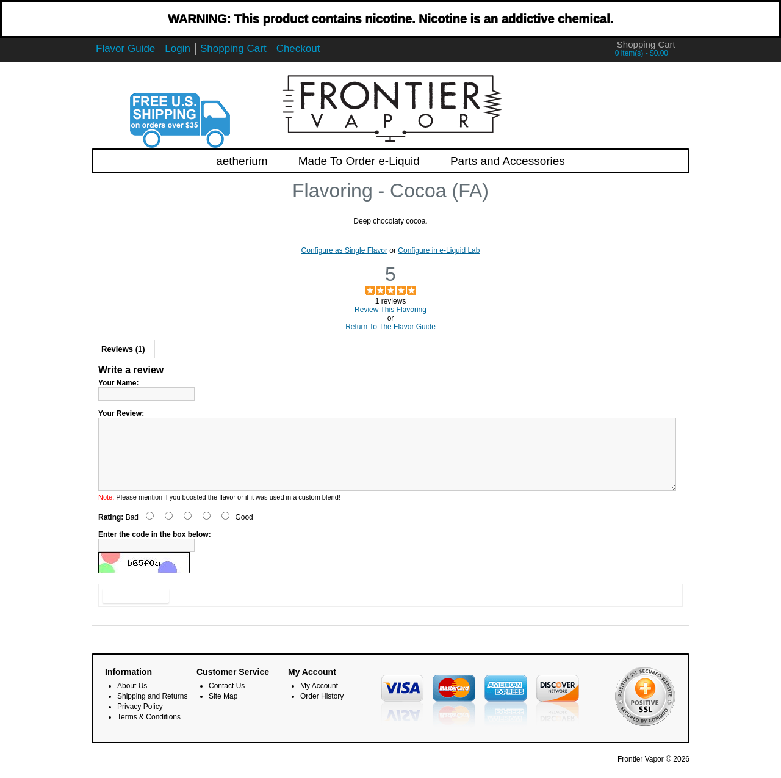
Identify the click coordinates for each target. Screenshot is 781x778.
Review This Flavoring (390, 309)
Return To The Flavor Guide (390, 326)
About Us (132, 700)
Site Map (223, 711)
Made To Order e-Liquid (359, 161)
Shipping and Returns (152, 711)
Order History (322, 711)
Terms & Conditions (149, 731)
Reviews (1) (123, 349)
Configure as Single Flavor (344, 250)
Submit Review (136, 610)
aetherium (242, 161)
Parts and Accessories (507, 161)
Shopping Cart (233, 48)
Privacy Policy (140, 721)
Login (177, 48)
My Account (319, 700)
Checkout (298, 48)
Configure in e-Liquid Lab (439, 250)
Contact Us (227, 700)
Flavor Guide (125, 48)
